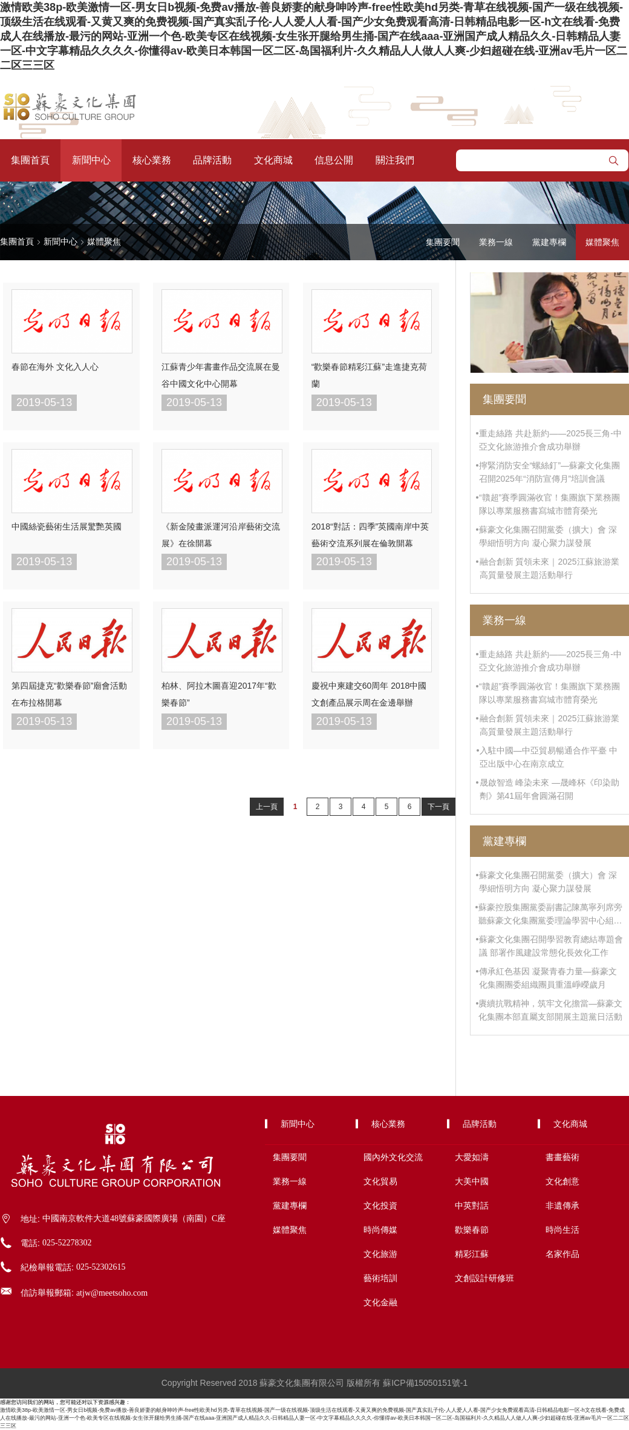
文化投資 (380, 1205)
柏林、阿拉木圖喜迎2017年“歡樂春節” (218, 694)
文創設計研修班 (484, 1278)
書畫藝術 (562, 1157)
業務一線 (496, 242)
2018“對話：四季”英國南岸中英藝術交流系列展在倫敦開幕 (370, 535)
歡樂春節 (472, 1230)
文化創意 (562, 1181)
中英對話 (472, 1205)
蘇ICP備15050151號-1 (425, 1383)
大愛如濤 (472, 1157)
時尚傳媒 (380, 1230)
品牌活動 (212, 160)
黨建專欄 (549, 242)
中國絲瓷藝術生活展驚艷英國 (66, 526)
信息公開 (333, 160)
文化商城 (273, 160)
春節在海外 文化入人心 (55, 367)
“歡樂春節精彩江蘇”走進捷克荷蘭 (369, 375)
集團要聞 (443, 242)
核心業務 (151, 160)
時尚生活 (562, 1230)
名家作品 (562, 1254)
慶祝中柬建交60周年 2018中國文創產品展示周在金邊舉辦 (369, 694)
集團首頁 (30, 160)
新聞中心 (91, 160)
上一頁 (267, 806)
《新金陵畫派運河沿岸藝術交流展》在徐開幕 (220, 535)
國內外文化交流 (393, 1157)
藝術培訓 (380, 1278)
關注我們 (395, 160)
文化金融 (380, 1302)
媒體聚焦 (104, 241)
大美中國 (472, 1181)
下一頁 (438, 806)
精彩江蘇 (472, 1254)
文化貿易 (380, 1181)
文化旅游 (380, 1254)
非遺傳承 (562, 1205)
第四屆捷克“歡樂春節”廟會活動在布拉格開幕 (69, 694)
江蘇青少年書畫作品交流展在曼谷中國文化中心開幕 (220, 375)
